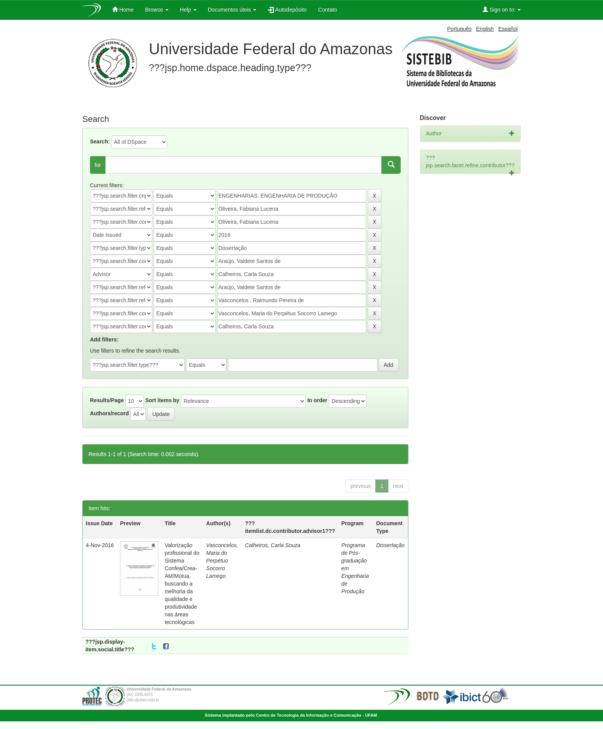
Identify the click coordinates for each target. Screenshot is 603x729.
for (98, 165)
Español (508, 29)
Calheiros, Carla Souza (272, 545)
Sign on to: (502, 9)
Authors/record (109, 413)
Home (122, 9)
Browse (156, 10)
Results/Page (107, 400)
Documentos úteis (232, 10)
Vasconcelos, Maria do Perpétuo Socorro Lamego (222, 560)
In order (317, 400)
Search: (100, 141)
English (485, 29)
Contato (327, 10)
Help (188, 10)
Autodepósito (287, 10)
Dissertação (390, 545)
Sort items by (162, 400)
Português (459, 29)
